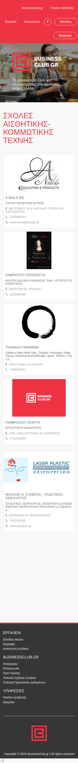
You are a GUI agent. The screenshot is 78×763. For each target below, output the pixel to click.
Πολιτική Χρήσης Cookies (19, 677)
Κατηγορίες (10, 664)
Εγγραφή (65, 35)
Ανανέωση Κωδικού (15, 648)
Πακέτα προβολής (62, 8)
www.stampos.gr (20, 526)
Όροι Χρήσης (11, 673)
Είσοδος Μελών (13, 639)
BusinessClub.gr (32, 8)
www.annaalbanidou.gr (25, 222)
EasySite (10, 21)
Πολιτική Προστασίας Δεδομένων (24, 682)
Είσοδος (66, 21)
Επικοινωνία (32, 21)
